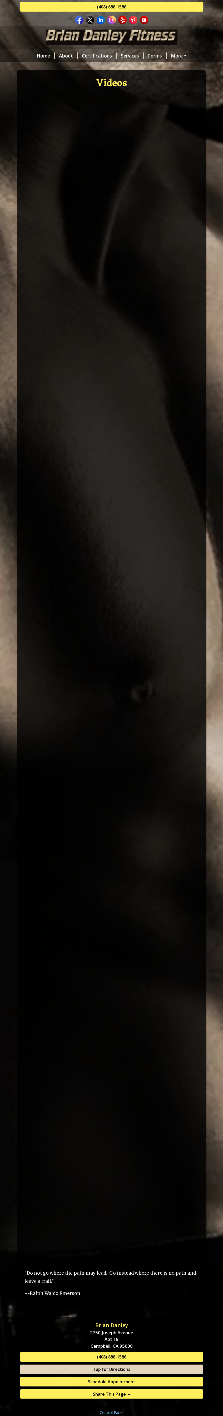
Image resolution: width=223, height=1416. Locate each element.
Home (46, 55)
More (177, 55)
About (68, 55)
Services (132, 55)
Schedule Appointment (111, 1382)
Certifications (99, 55)
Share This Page (110, 1394)
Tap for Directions (111, 1369)
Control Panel (111, 1412)
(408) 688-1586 (111, 7)
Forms (157, 55)
